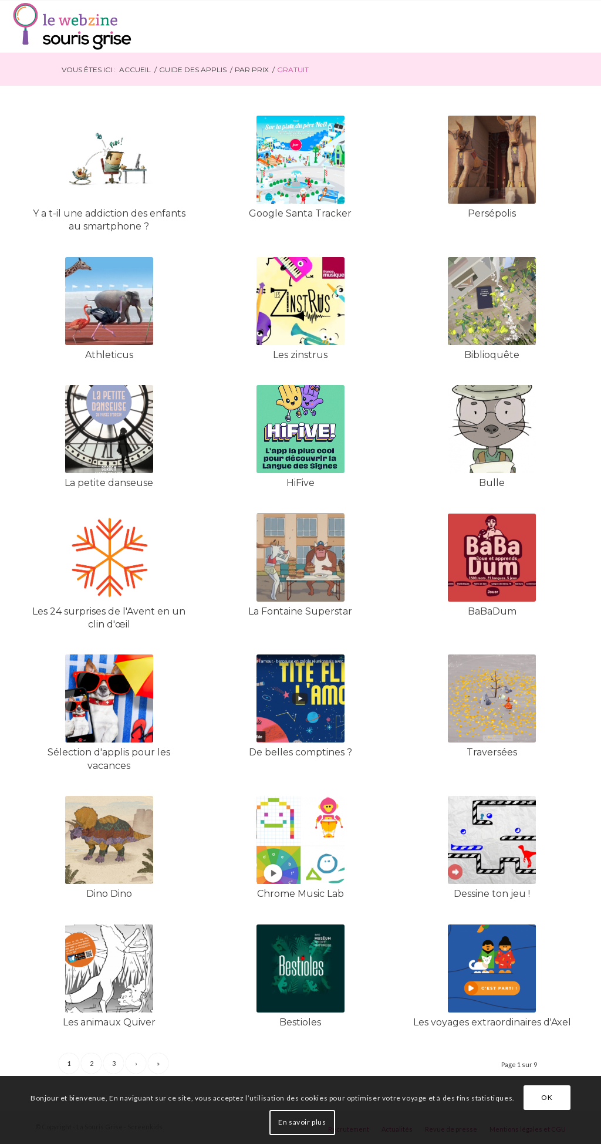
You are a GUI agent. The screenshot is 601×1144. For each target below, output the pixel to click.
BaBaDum (492, 611)
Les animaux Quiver (109, 1022)
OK (546, 1097)
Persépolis (492, 213)
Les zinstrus (300, 354)
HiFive (300, 482)
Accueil (135, 69)
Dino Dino (109, 893)
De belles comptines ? (300, 752)
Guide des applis (193, 69)
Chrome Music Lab (300, 893)
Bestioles (300, 1022)
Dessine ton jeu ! (492, 893)
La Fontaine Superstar (300, 611)
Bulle (492, 482)
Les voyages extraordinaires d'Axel (492, 1022)
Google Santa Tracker (300, 213)
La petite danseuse (109, 482)
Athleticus (109, 354)
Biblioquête (491, 354)
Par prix (252, 69)
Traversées (492, 752)
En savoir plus (302, 1122)
